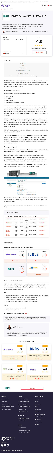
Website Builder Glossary (24, 418)
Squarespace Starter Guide (24, 429)
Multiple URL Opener (23, 411)
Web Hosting (4, 401)
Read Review (13, 358)
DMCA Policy (39, 421)
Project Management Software (8, 406)
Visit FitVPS (39, 52)
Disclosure (39, 408)
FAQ (37, 406)
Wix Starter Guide (22, 427)
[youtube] (8, 445)
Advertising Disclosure (29, 2)
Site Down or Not (22, 408)
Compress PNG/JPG (23, 398)
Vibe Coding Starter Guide (24, 432)
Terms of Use (39, 419)
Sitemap (38, 411)
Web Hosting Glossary (23, 420)
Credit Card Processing (6, 408)
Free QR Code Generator (24, 401)
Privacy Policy (39, 416)
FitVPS (26, 313)
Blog (37, 401)
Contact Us (39, 403)
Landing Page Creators (6, 403)
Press (38, 424)
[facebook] (2, 445)
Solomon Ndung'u (15, 31)
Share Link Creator (23, 403)
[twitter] (5, 445)
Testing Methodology (41, 414)
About (38, 398)
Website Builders (5, 398)
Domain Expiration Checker (24, 406)
